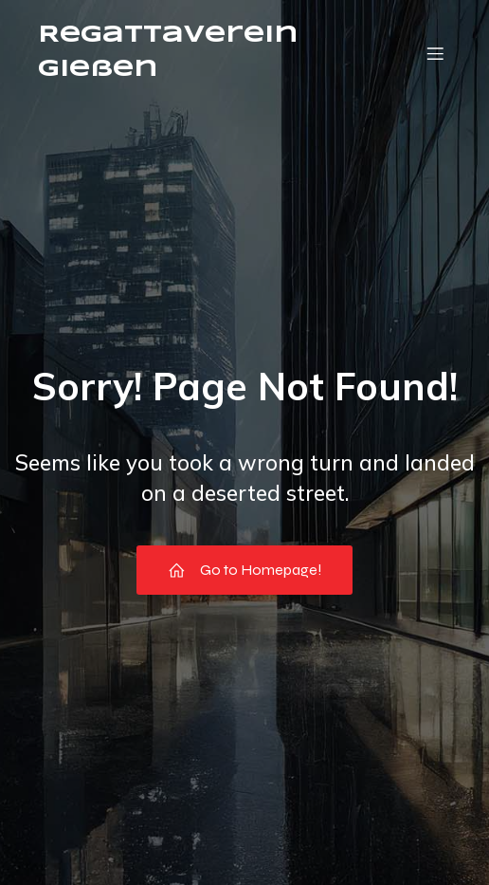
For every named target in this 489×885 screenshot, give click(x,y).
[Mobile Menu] (435, 53)
